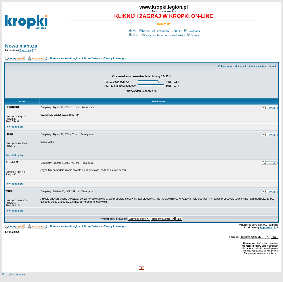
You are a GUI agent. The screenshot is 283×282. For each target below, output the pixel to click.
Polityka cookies (13, 274)
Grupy (177, 31)
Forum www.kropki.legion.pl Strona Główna (75, 58)
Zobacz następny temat (262, 66)
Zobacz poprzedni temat (232, 66)
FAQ (132, 31)
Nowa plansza (21, 46)
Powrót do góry (14, 126)
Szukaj (144, 31)
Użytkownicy (160, 31)
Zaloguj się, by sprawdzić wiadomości (163, 35)
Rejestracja (192, 31)
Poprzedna (25, 50)
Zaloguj (193, 35)
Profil (133, 35)
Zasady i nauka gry (115, 58)
